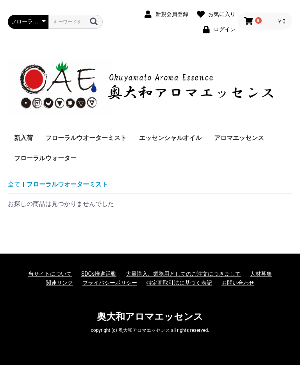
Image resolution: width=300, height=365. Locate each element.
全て (14, 184)
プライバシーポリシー (109, 283)
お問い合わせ (237, 283)
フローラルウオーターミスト (86, 138)
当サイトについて (50, 274)
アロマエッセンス (239, 138)
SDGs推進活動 (98, 274)
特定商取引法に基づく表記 (179, 283)
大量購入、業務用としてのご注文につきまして (183, 274)
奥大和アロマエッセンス (150, 316)
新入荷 (23, 138)
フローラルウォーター (45, 158)
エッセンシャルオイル (170, 138)
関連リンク (59, 283)
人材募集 (261, 274)
